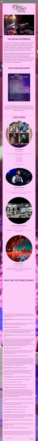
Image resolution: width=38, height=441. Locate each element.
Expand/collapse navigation (19, 1)
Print (6, 437)
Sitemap (10, 437)
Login (32, 437)
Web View (31, 439)
